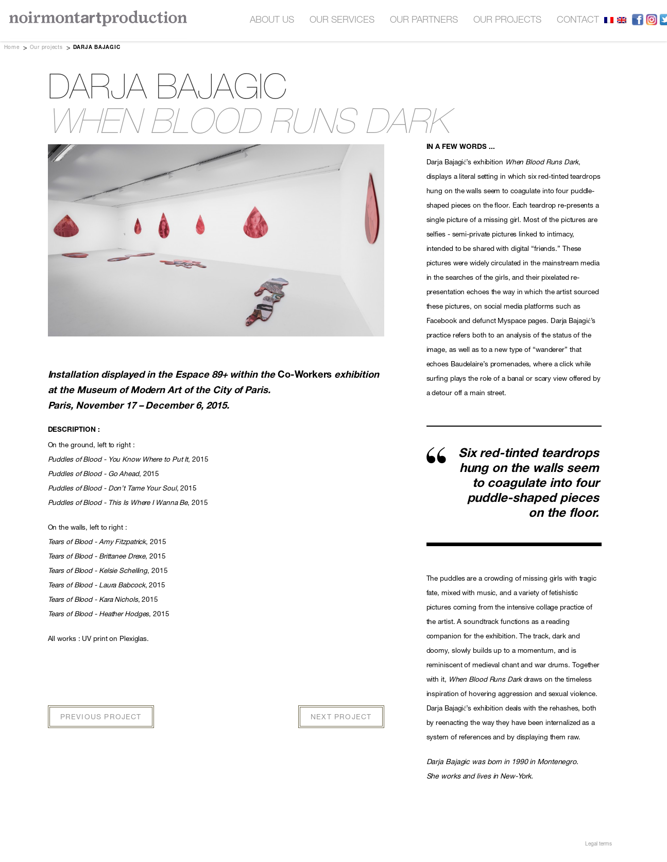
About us (272, 20)
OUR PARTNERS (424, 20)
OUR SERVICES (342, 20)
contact (578, 20)
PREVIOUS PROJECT (101, 717)
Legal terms (598, 844)
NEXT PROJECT (341, 717)
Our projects (46, 47)
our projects (507, 20)
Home (12, 47)
